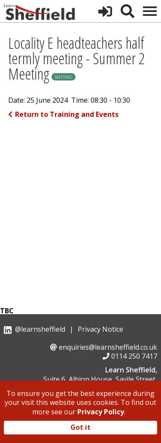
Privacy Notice (100, 329)
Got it (80, 427)
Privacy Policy (100, 411)
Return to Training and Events (63, 114)
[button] (105, 11)
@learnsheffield (40, 329)
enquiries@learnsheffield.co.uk (108, 347)
